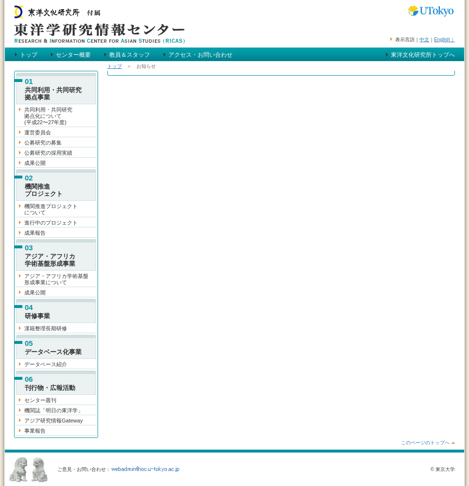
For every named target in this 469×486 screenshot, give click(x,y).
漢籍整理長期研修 (45, 328)
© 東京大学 (443, 469)
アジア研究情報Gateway (53, 420)
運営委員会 (37, 132)
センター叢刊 (40, 400)
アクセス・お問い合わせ (200, 54)
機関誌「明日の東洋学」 (53, 410)
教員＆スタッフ (129, 54)
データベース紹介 (45, 364)
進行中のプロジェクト (51, 223)
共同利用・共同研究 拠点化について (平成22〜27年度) (48, 116)
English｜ (444, 39)
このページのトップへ (425, 442)
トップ (28, 54)
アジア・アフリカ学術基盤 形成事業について (56, 279)
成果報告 (35, 233)
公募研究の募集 (43, 143)
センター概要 (73, 54)
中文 (424, 39)
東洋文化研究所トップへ (423, 54)
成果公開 (35, 163)
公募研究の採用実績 (48, 153)
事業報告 (35, 431)
